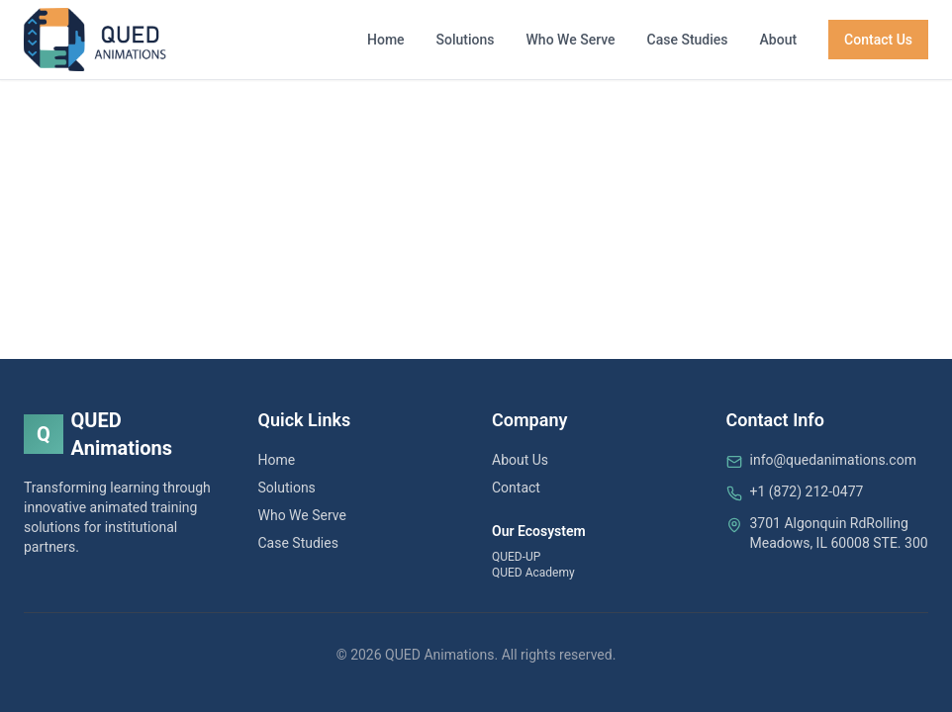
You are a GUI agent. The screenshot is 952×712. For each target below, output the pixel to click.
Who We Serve (571, 39)
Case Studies (687, 39)
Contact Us (878, 39)
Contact (516, 487)
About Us (520, 460)
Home (386, 39)
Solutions (465, 39)
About (779, 39)
